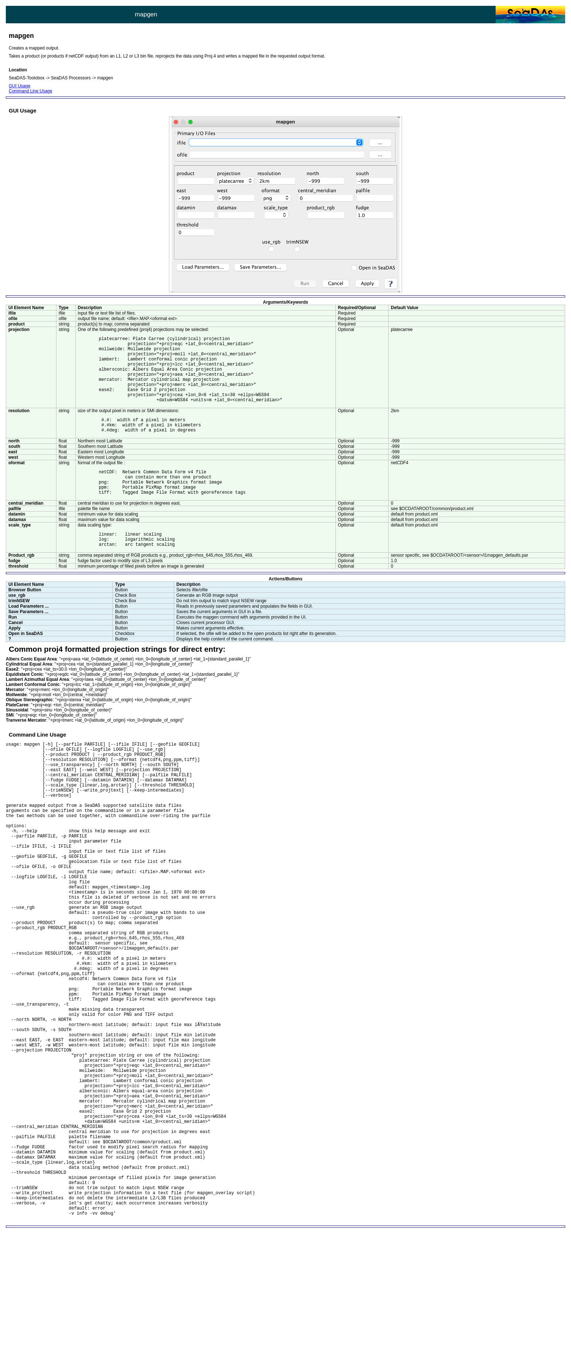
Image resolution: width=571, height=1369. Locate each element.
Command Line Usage (30, 91)
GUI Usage (19, 85)
